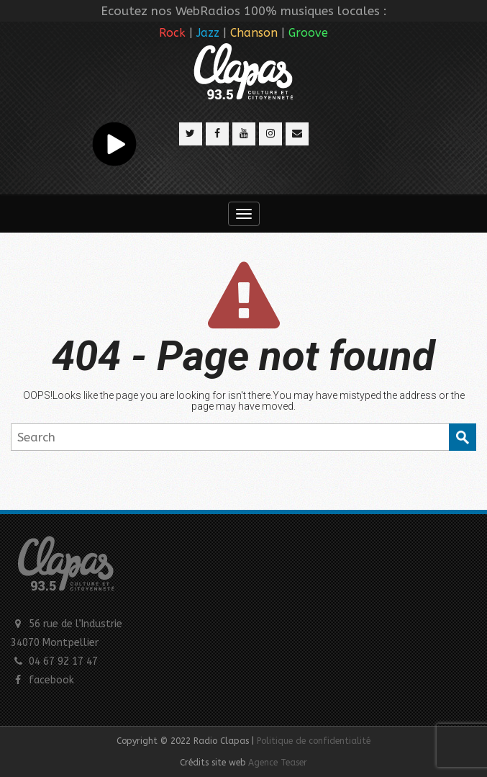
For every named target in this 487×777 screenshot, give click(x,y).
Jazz (207, 33)
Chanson (254, 33)
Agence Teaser (277, 763)
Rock (172, 33)
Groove (308, 33)
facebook (51, 680)
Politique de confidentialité (313, 741)
